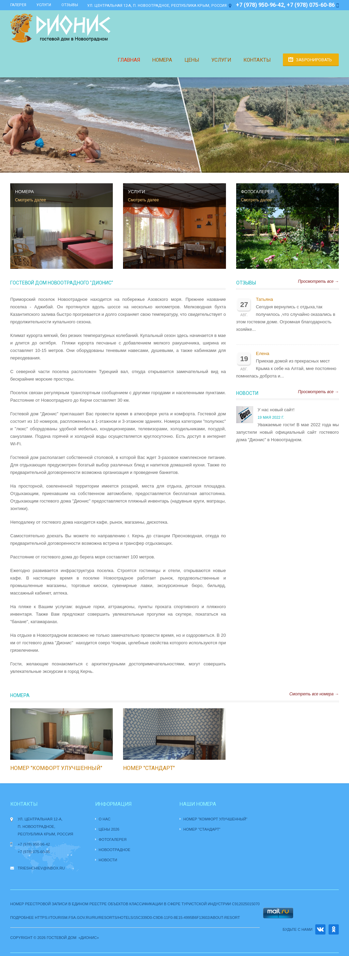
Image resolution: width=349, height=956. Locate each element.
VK (320, 929)
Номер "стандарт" (149, 768)
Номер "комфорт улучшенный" (56, 768)
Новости (247, 393)
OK (334, 929)
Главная (129, 60)
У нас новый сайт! (276, 409)
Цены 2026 (109, 829)
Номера (162, 60)
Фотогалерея (113, 839)
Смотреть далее (30, 200)
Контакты (257, 60)
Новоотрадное (115, 850)
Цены (191, 60)
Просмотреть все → (318, 281)
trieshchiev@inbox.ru (41, 868)
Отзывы (69, 5)
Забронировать (314, 59)
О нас (105, 819)
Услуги (43, 5)
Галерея (18, 5)
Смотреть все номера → (314, 694)
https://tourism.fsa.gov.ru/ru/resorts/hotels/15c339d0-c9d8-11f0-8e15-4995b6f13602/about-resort (137, 917)
